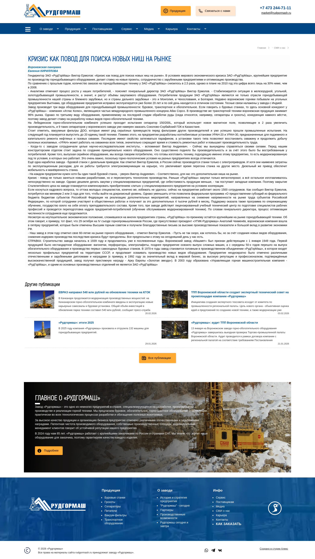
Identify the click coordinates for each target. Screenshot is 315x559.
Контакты (193, 29)
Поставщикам (102, 29)
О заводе (46, 29)
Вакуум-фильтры (116, 515)
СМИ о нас (279, 48)
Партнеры (166, 510)
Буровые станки (115, 497)
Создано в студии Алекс (274, 548)
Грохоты (110, 502)
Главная (261, 48)
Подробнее (51, 450)
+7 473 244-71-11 (275, 8)
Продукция (177, 10)
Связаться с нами (217, 10)
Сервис (126, 29)
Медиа (148, 29)
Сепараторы (113, 506)
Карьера (172, 29)
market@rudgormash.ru (276, 12)
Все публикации (159, 358)
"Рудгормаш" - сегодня (175, 505)
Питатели (111, 510)
